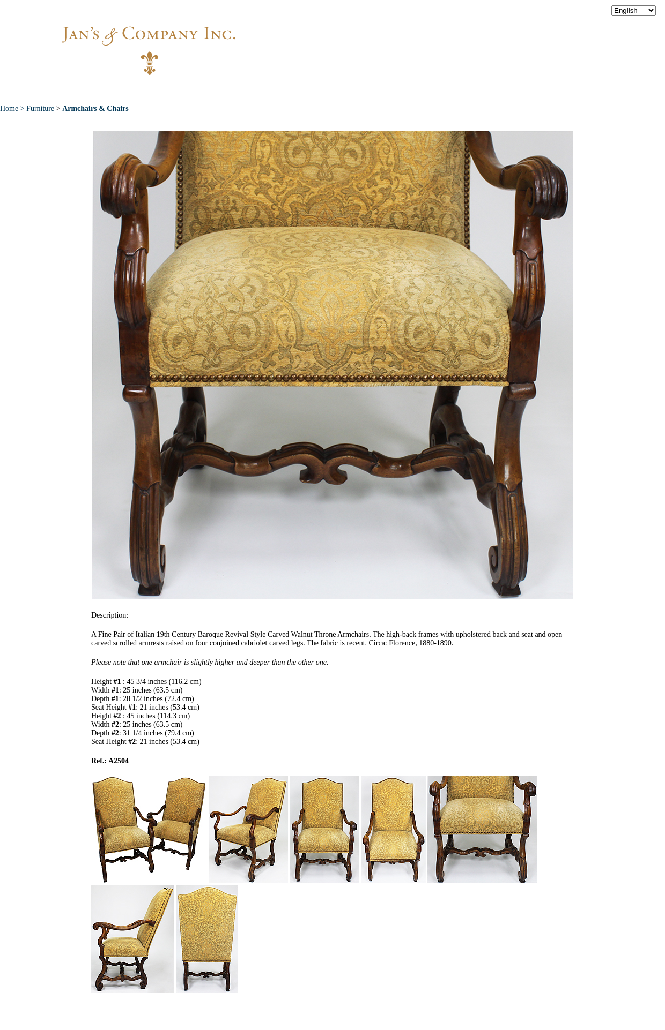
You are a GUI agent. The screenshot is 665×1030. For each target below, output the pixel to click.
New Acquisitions (252, 90)
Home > (13, 108)
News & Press (445, 90)
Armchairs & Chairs (95, 108)
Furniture (40, 108)
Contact (515, 90)
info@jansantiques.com (477, 40)
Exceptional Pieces (354, 90)
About (178, 90)
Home (129, 90)
